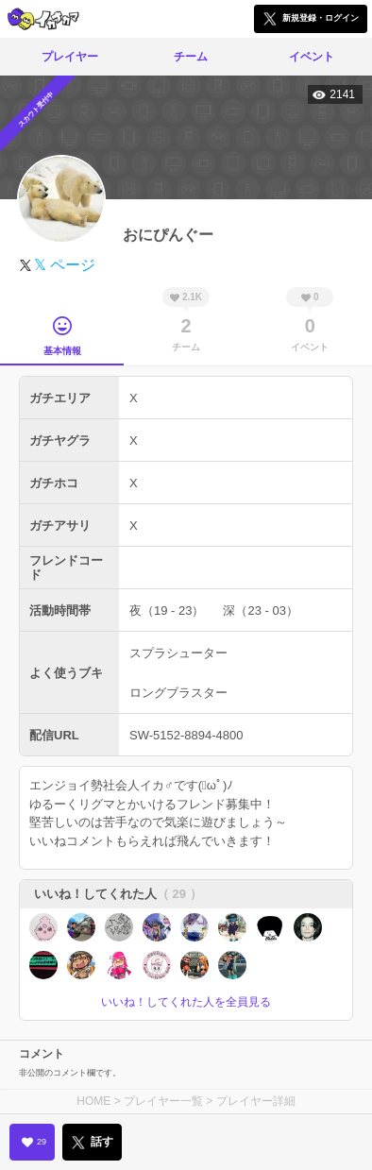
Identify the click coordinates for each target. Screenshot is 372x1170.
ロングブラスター (178, 693)
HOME (93, 1101)
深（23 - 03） (260, 610)
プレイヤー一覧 (163, 1101)
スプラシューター (178, 653)
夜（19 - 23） (166, 610)
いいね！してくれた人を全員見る (186, 1002)
